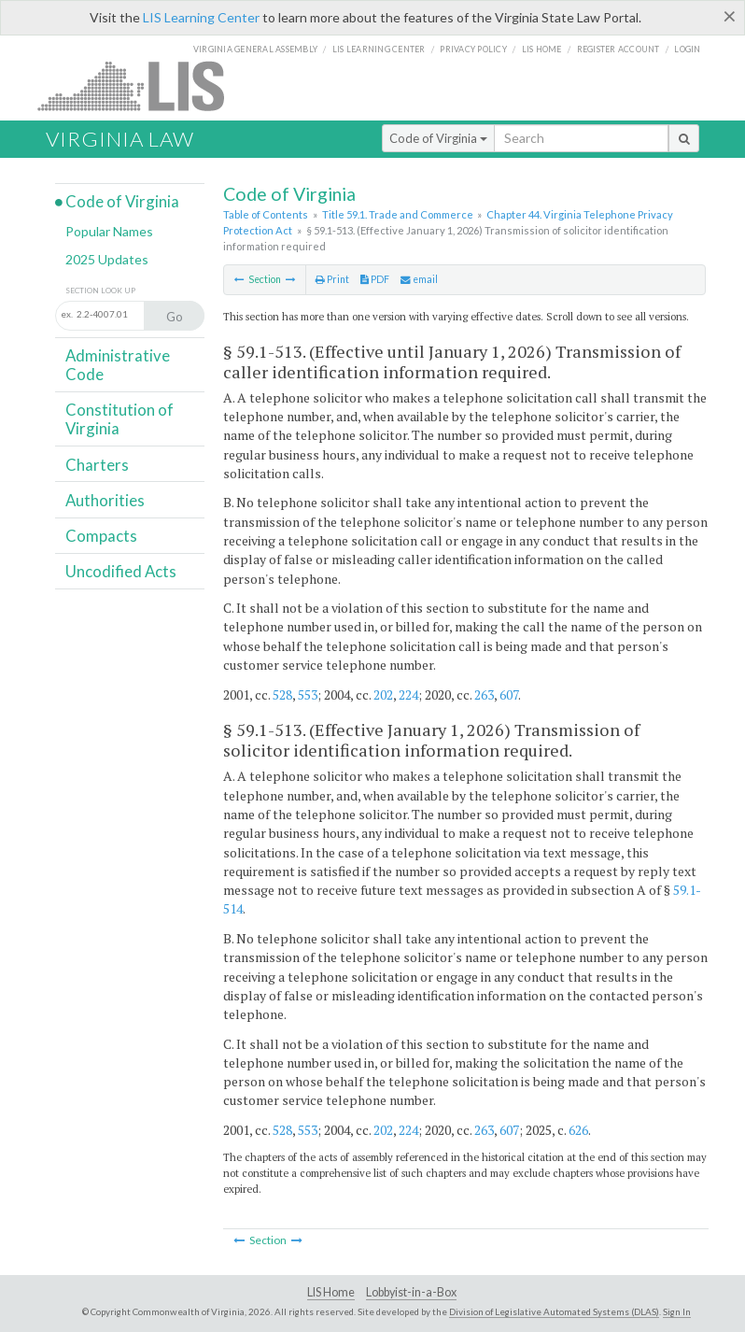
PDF (374, 279)
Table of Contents (265, 214)
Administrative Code (117, 365)
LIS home (542, 49)
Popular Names (109, 231)
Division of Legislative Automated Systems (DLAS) (554, 1311)
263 (484, 694)
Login (687, 49)
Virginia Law (120, 138)
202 (383, 694)
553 (307, 694)
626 (578, 1130)
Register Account (618, 49)
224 (408, 694)
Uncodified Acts (120, 571)
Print (332, 279)
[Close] (730, 16)
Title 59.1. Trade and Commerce (397, 214)
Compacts (101, 536)
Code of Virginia (438, 138)
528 (282, 694)
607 (508, 694)
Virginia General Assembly (255, 49)
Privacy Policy (473, 49)
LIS (141, 85)
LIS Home (331, 1292)
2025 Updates (106, 259)
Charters (97, 465)
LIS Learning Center (201, 17)
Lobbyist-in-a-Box (411, 1292)
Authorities (105, 500)
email (419, 279)
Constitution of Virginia (119, 419)
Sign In (677, 1311)
